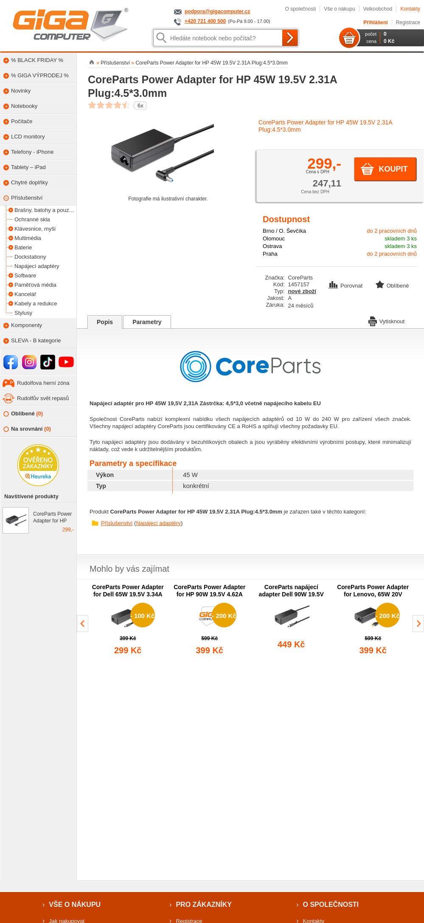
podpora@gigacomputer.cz (217, 11)
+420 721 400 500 (205, 21)
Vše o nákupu (339, 9)
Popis (105, 322)
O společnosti (300, 9)
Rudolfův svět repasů (43, 398)
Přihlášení (375, 22)
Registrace (408, 22)
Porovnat (346, 285)
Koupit (393, 169)
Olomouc (274, 238)
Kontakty (410, 9)
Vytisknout (386, 320)
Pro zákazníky (204, 904)
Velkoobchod (378, 9)
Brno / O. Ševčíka (284, 231)
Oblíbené (23, 414)
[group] (128, 620)
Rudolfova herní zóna (43, 383)
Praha (270, 254)
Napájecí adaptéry (158, 523)
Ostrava (272, 246)
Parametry (147, 322)
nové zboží (302, 291)
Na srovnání (27, 429)
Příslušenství (116, 523)
